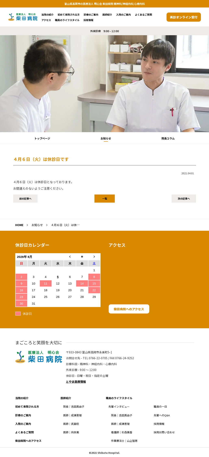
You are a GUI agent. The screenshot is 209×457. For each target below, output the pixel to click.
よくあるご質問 (143, 14)
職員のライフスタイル (67, 20)
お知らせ (106, 138)
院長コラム (168, 138)
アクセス (46, 20)
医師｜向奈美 (71, 432)
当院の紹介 (47, 14)
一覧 (104, 198)
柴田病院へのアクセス (129, 309)
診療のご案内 (91, 14)
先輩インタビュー (119, 406)
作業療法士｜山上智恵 (124, 441)
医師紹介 (107, 14)
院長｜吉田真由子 (73, 406)
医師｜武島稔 (71, 424)
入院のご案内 (123, 14)
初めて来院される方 (69, 14)
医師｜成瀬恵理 (72, 415)
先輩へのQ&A (162, 415)
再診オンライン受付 (183, 17)
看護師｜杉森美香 (121, 432)
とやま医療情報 (76, 381)
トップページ (42, 138)
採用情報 (88, 20)
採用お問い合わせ (164, 432)
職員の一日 (160, 406)
